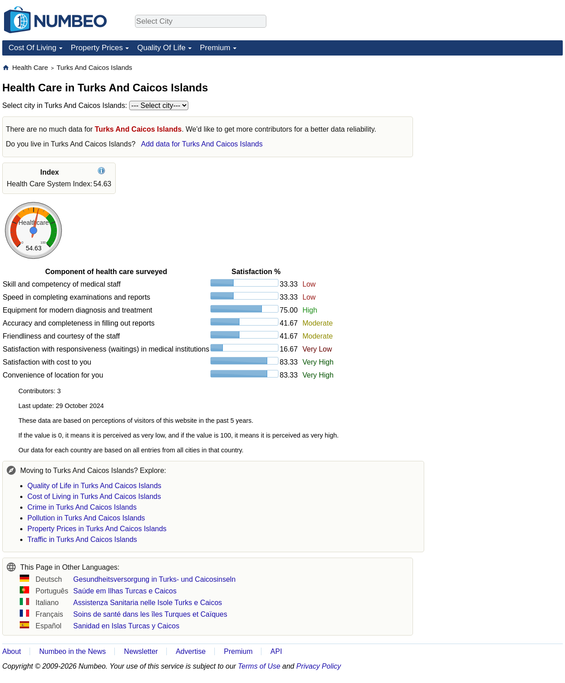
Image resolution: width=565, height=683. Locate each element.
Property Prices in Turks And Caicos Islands (96, 529)
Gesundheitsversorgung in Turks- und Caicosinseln (154, 579)
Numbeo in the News (72, 651)
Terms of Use (259, 666)
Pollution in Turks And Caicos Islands (86, 518)
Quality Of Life (161, 47)
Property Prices (97, 47)
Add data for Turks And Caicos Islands (201, 144)
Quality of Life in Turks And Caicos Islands (94, 486)
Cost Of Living (32, 47)
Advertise (191, 651)
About (11, 651)
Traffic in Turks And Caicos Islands (82, 539)
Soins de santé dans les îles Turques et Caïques (150, 614)
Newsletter (141, 651)
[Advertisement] (495, 119)
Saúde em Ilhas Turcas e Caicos (124, 591)
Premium (215, 47)
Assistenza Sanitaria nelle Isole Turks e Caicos (147, 602)
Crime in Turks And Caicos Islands (82, 507)
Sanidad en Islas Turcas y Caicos (126, 626)
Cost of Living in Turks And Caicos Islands (94, 496)
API (276, 651)
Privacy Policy (318, 666)
